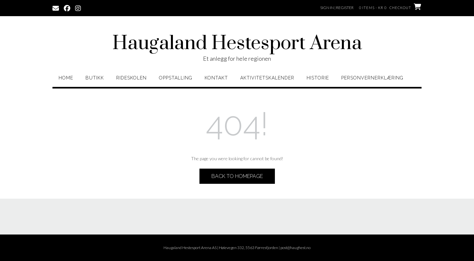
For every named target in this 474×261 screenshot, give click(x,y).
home (66, 77)
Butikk (94, 77)
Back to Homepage (237, 176)
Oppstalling (175, 77)
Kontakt (216, 77)
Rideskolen (131, 77)
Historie (318, 77)
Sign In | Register (337, 7)
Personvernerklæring (372, 77)
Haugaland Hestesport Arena (237, 43)
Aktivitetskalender (267, 77)
